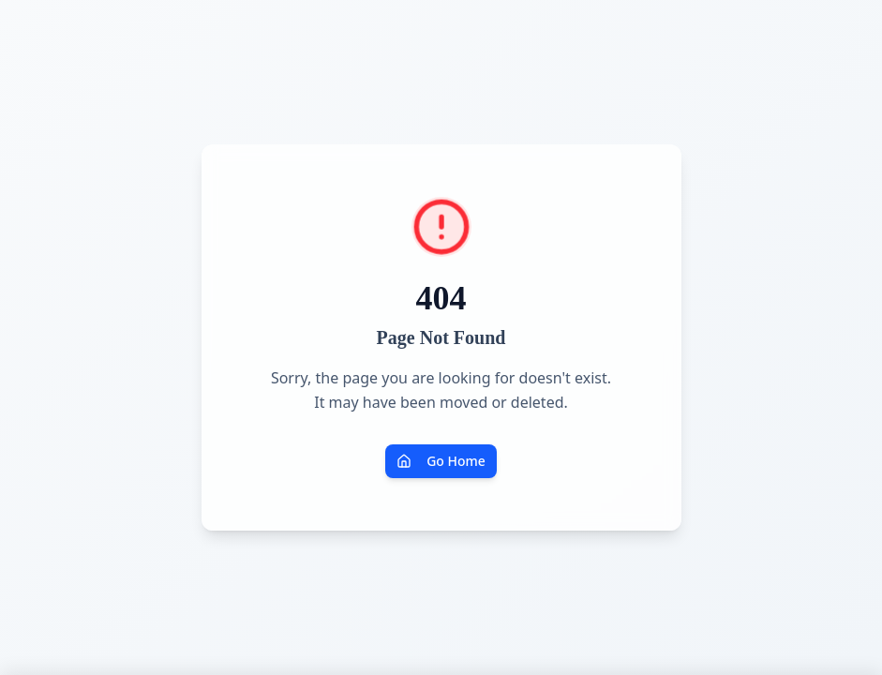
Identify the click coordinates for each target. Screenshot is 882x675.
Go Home (441, 461)
